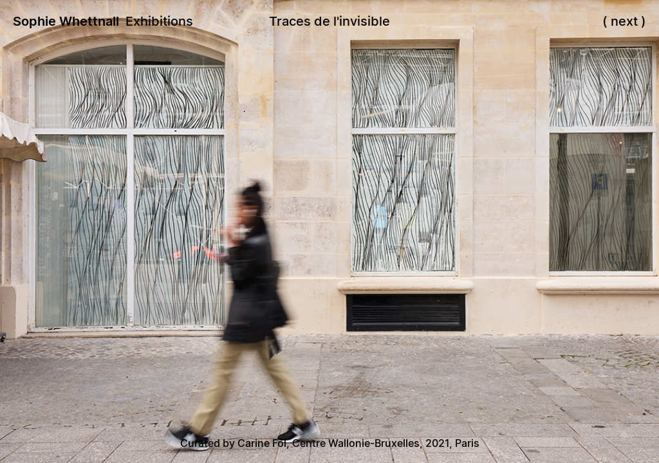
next (624, 21)
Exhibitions (159, 21)
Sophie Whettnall (66, 21)
